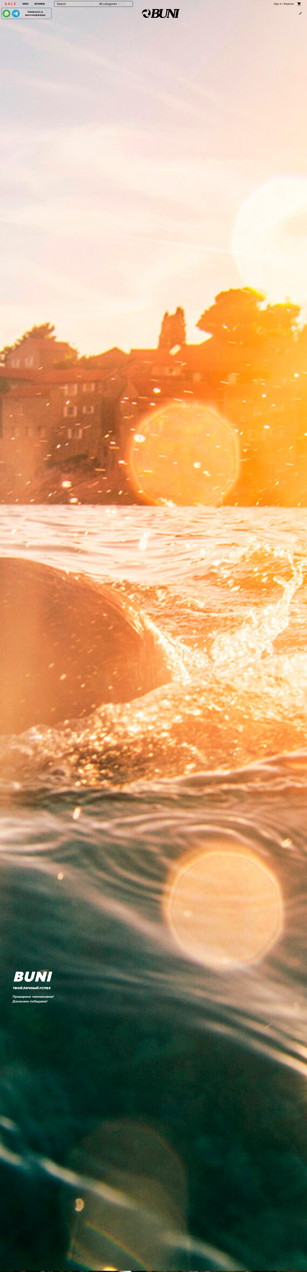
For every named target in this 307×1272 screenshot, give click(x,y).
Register (289, 3)
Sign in (278, 3)
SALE (11, 4)
